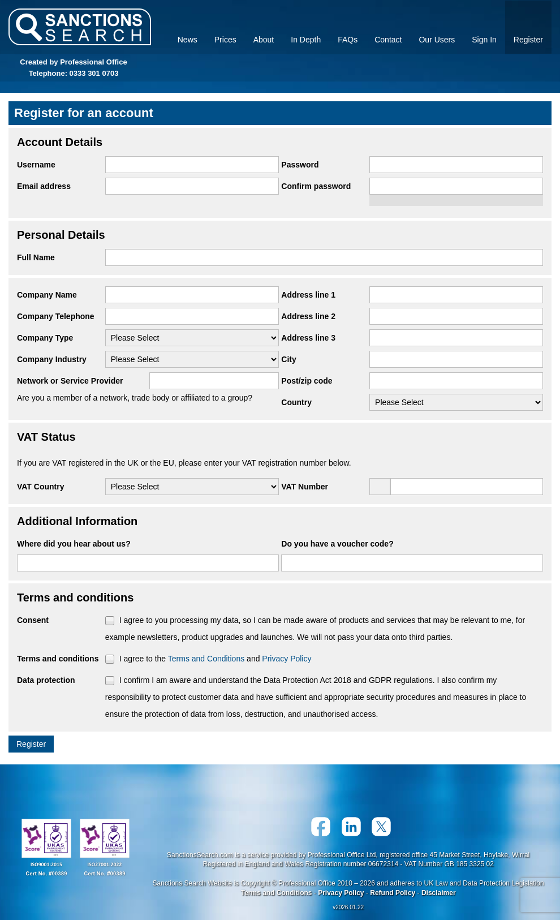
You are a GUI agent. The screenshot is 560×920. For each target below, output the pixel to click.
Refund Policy (392, 893)
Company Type (45, 337)
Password (299, 164)
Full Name (36, 257)
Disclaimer (438, 893)
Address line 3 (308, 337)
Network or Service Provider (70, 380)
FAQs (347, 39)
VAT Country (40, 486)
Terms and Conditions (206, 658)
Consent (33, 620)
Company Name (47, 294)
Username (36, 164)
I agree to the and (215, 658)
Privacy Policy (286, 658)
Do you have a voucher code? (337, 543)
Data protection (46, 680)
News (187, 39)
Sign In (484, 39)
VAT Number (304, 486)
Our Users (437, 39)
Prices (225, 39)
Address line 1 (308, 294)
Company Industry (52, 359)
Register (528, 39)
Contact (388, 39)
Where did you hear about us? (74, 543)
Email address (44, 186)
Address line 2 (308, 316)
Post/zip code (306, 380)
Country (296, 402)
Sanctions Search (79, 26)
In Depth (306, 39)
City (288, 359)
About (263, 39)
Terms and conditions (57, 658)
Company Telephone (55, 316)
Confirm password (316, 186)
